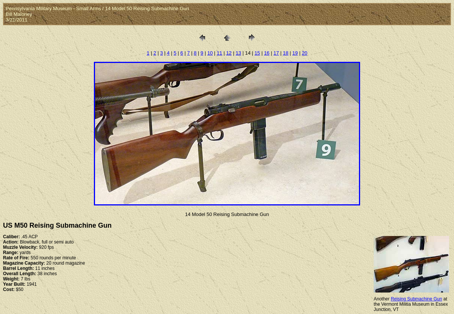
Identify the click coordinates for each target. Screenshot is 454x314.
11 (219, 53)
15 (257, 53)
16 (266, 53)
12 (229, 53)
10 (210, 53)
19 (295, 53)
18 (285, 53)
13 (238, 53)
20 (304, 53)
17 (276, 53)
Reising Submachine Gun (416, 299)
